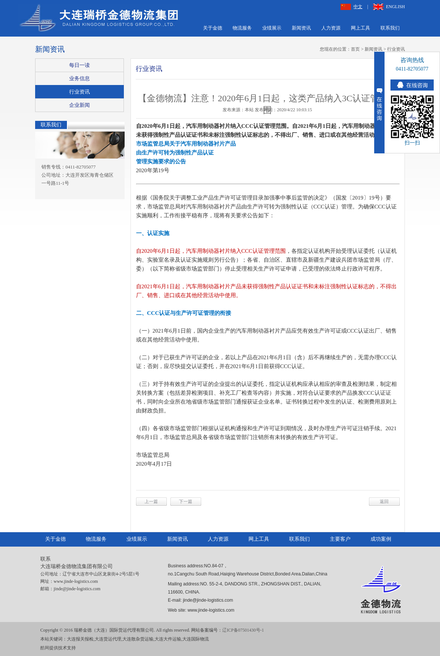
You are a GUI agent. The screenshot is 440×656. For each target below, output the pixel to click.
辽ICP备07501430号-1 (243, 630)
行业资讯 (396, 49)
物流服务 (242, 28)
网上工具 (360, 28)
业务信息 (79, 78)
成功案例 (380, 539)
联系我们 (390, 28)
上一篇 (151, 501)
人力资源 (331, 28)
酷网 (44, 647)
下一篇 (185, 501)
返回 (384, 501)
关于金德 (212, 28)
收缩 (379, 102)
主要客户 (340, 539)
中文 (351, 6)
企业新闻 (79, 105)
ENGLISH (389, 6)
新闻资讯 (301, 28)
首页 (355, 49)
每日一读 (79, 65)
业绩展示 (271, 28)
